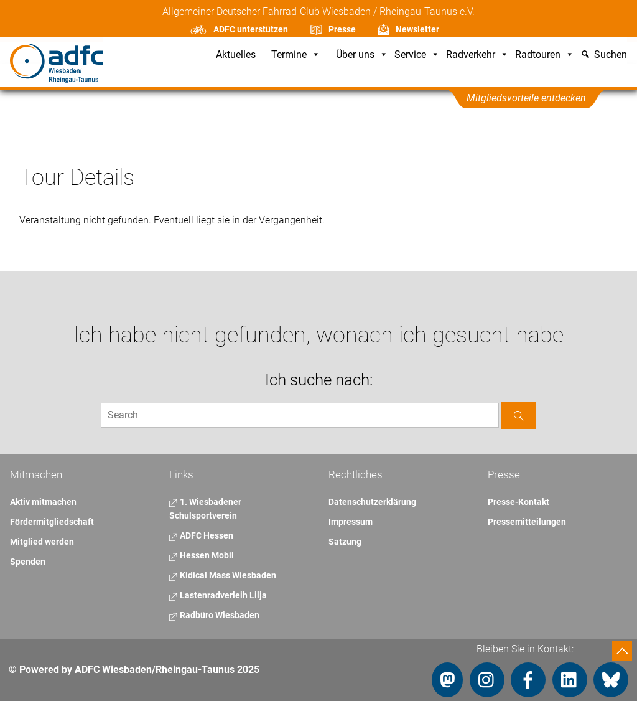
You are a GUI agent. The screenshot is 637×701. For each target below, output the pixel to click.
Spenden (27, 562)
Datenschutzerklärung (372, 502)
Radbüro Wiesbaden (214, 615)
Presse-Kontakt (518, 502)
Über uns (362, 55)
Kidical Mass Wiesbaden (222, 575)
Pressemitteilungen (527, 522)
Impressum (350, 522)
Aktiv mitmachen (43, 502)
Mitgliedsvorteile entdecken (526, 98)
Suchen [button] (610, 55)
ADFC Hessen (201, 535)
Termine (295, 55)
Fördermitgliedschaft (52, 522)
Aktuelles (236, 55)
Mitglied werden (42, 542)
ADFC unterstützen (250, 29)
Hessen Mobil (201, 555)
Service (417, 55)
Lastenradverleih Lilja (218, 595)
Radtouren (544, 55)
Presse (342, 29)
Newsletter (417, 29)
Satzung (344, 542)
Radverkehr (477, 55)
